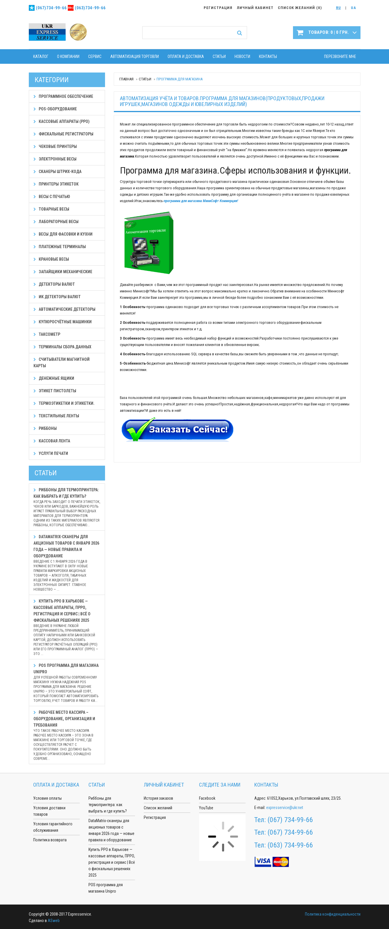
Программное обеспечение (63, 96)
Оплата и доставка (186, 56)
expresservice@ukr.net (284, 807)
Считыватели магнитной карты (61, 362)
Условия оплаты (47, 798)
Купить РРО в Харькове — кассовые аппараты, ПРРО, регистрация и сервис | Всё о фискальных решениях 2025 (67, 627)
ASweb (54, 920)
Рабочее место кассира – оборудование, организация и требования (67, 735)
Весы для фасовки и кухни (63, 234)
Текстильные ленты (56, 416)
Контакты (268, 56)
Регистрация (155, 817)
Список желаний (158, 808)
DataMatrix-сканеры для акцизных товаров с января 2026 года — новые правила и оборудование (67, 563)
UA (353, 8)
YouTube (206, 808)
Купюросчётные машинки (62, 321)
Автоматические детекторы (64, 309)
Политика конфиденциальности (332, 914)
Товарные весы (51, 209)
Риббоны (45, 428)
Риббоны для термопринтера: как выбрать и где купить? (67, 507)
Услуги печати (50, 453)
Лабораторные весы (56, 221)
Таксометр (46, 334)
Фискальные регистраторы (63, 134)
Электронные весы (55, 159)
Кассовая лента (51, 441)
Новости (242, 56)
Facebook (207, 798)
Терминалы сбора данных (62, 347)
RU (338, 8)
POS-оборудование (55, 109)
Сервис (95, 56)
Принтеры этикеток (56, 184)
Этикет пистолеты (54, 390)
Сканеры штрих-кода (57, 171)
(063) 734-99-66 (290, 845)
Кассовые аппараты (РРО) (61, 121)
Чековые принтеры (55, 146)
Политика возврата (50, 840)
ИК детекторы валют (57, 296)
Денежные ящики (53, 378)
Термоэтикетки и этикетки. (64, 403)
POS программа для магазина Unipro (67, 683)
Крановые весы (51, 259)
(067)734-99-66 (51, 7)
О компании (68, 56)
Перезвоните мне (340, 56)
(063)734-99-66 (90, 7)
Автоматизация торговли (134, 56)
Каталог (40, 56)
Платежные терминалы (59, 246)
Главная (126, 79)
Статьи (219, 56)
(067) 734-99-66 (290, 820)
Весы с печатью (51, 196)
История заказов (158, 798)
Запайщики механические (62, 271)
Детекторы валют (54, 284)
